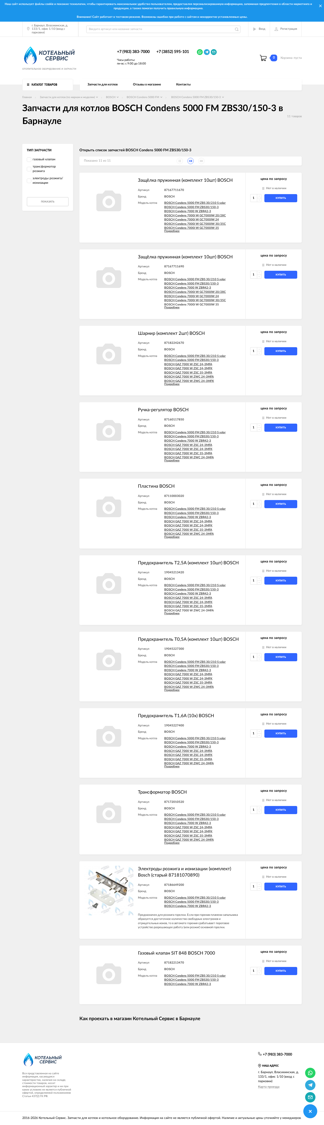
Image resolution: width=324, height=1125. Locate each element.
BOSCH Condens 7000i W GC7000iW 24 (191, 219)
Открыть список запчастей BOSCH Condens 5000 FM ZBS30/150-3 (135, 150)
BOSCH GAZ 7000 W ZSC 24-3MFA (188, 364)
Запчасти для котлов (103, 84)
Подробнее (172, 231)
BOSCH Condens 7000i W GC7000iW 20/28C (195, 215)
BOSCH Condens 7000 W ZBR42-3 (187, 211)
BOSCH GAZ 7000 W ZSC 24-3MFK (188, 368)
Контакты (183, 84)
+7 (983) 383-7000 (133, 52)
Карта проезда (268, 1086)
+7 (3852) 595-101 (172, 52)
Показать (47, 201)
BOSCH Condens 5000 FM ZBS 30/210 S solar (195, 203)
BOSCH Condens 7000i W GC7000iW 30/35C (195, 224)
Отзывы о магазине (147, 84)
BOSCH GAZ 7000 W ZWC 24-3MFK (189, 381)
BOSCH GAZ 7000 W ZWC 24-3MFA (189, 376)
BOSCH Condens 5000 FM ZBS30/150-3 (191, 207)
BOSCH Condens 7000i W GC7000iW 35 (191, 228)
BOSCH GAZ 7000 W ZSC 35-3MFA (188, 372)
